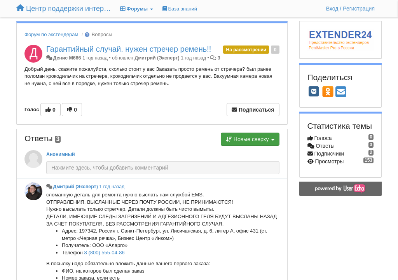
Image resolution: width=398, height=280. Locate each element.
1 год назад (111, 186)
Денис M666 (67, 58)
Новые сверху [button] (250, 139)
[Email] (340, 92)
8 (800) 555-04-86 (104, 253)
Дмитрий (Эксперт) (156, 58)
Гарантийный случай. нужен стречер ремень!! (128, 49)
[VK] (314, 91)
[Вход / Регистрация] (350, 8)
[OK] (327, 91)
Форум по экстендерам (51, 34)
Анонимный (60, 154)
